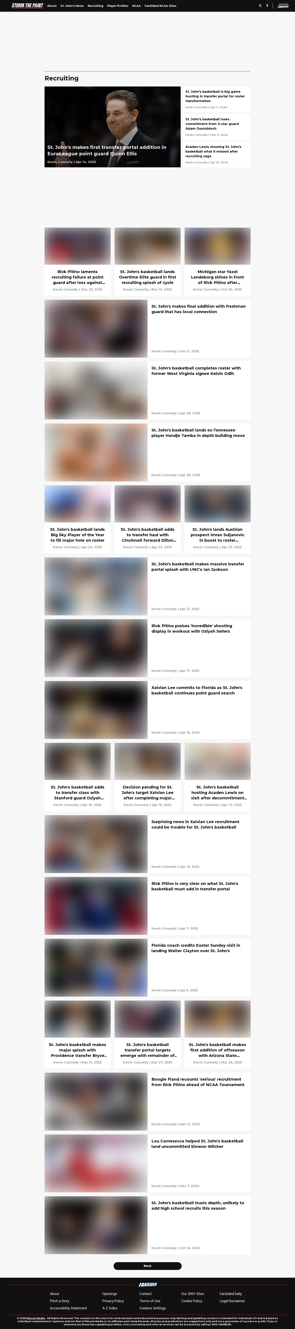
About (54, 1294)
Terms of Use (149, 1301)
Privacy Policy (113, 1301)
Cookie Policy (191, 1301)
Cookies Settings (152, 1308)
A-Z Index (109, 1308)
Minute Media (36, 1318)
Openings (109, 1294)
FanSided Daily (231, 1294)
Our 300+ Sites (192, 1294)
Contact (145, 1294)
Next (147, 1266)
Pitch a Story (59, 1301)
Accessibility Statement (68, 1308)
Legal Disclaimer (232, 1301)
